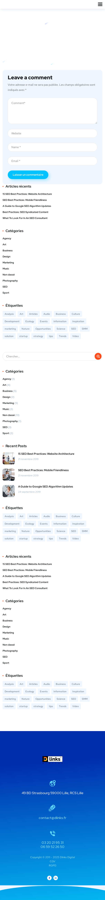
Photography (10, 280)
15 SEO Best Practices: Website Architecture (27, 193)
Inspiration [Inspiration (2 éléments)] (78, 321)
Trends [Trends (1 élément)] (62, 336)
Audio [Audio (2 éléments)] (47, 313)
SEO (5, 286)
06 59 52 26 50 (52, 846)
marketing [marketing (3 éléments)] (10, 328)
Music (6, 268)
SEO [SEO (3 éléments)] (73, 328)
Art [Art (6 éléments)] (21, 313)
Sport (6, 292)
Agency (7, 238)
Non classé (9, 274)
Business (8, 250)
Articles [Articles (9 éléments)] (33, 313)
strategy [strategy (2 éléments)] (38, 336)
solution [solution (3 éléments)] (9, 336)
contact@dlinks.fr (52, 818)
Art (4, 244)
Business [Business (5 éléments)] (61, 313)
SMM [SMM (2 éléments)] (85, 328)
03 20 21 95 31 (53, 842)
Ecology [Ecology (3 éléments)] (29, 321)
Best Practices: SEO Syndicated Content (25, 212)
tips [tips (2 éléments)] (51, 336)
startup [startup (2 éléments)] (23, 336)
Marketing (8, 262)
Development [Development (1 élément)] (12, 321)
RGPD (52, 865)
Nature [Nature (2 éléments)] (26, 328)
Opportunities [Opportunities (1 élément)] (43, 328)
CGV (52, 861)
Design (6, 256)
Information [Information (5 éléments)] (60, 321)
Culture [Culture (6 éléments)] (76, 313)
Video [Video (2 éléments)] (75, 336)
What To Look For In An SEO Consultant (25, 218)
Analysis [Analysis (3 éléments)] (9, 313)
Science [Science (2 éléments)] (61, 328)
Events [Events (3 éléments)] (44, 321)
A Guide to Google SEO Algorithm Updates (27, 206)
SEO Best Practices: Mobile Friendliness (25, 200)
